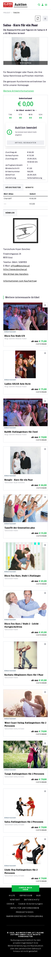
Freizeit (6, 13)
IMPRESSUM (25, 895)
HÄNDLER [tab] (10, 213)
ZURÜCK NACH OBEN (25, 888)
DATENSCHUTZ (32, 900)
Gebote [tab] (29, 187)
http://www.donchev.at (15, 269)
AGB (38, 895)
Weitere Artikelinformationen (18, 91)
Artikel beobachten (25, 143)
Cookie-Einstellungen (30, 904)
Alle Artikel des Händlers (15, 274)
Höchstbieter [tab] (13, 187)
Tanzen (16, 13)
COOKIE (11, 904)
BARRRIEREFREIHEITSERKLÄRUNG (24, 916)
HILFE (12, 895)
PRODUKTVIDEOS (25, 912)
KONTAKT (15, 900)
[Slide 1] (26, 60)
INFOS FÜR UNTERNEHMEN (24, 908)
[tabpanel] (25, 246)
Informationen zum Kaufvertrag (20, 281)
